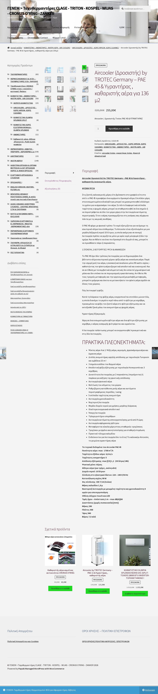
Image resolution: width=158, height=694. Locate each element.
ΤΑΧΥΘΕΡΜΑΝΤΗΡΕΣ (18, 74)
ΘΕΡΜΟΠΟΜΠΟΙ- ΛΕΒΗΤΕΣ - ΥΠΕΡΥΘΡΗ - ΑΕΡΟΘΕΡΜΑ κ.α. (22, 150)
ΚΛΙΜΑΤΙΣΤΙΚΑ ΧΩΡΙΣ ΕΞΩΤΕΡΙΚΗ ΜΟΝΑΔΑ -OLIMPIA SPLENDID (22, 127)
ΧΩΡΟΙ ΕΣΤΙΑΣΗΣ (16, 325)
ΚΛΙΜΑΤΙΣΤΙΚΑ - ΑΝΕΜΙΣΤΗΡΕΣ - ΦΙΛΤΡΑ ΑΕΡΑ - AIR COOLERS (47, 47)
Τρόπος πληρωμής (61, 27)
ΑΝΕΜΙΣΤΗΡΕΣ (19, 134)
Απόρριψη (150, 690)
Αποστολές (42, 27)
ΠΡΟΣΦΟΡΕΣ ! (16, 182)
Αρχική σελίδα (16, 47)
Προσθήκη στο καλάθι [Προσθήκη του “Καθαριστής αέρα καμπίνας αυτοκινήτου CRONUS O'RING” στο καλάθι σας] (60, 598)
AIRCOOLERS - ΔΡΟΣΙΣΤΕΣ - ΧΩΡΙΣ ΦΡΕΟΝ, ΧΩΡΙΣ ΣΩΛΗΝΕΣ (95, 47)
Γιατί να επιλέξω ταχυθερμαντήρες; (23, 286)
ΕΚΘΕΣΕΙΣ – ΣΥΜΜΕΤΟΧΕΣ (19, 321)
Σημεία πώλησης (15, 37)
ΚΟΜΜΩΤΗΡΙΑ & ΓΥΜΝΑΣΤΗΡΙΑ (21, 316)
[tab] (60, 183)
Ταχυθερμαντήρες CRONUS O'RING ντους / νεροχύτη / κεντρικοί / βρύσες (21, 89)
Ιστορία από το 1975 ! (18, 307)
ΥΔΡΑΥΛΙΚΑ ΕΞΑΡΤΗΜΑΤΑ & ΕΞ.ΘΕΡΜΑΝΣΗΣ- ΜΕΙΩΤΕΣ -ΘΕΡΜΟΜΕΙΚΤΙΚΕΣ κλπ (21, 224)
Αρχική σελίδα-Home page (19, 27)
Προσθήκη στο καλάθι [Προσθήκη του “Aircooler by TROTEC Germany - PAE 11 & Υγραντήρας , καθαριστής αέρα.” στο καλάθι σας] (97, 601)
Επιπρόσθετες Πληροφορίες (58, 190)
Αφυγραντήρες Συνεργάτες (20, 298)
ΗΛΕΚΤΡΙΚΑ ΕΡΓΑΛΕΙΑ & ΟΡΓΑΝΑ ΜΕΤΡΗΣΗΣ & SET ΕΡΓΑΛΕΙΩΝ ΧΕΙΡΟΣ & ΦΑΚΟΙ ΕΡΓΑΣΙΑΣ (23, 168)
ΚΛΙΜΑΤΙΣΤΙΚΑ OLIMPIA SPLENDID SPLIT (23, 118)
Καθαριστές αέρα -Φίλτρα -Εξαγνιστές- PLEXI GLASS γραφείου (24, 142)
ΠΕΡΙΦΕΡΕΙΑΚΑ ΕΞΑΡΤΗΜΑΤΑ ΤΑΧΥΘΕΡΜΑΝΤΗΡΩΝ (22, 232)
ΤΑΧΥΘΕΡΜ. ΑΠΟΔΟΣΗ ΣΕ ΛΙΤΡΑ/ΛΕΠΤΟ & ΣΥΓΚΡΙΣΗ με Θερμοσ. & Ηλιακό (22, 245)
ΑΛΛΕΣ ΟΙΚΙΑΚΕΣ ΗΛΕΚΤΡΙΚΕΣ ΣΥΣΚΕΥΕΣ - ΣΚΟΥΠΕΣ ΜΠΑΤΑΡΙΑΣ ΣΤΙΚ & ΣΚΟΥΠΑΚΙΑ (24, 207)
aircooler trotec (108, 153)
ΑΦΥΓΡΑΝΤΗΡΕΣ (17, 156)
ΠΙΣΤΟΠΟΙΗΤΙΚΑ (17, 252)
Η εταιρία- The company (85, 27)
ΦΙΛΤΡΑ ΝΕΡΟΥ (16, 160)
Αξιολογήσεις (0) (52, 198)
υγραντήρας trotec (124, 153)
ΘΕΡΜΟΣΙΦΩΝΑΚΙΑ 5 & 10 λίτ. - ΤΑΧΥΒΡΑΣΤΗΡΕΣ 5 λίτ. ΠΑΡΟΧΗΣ (24, 80)
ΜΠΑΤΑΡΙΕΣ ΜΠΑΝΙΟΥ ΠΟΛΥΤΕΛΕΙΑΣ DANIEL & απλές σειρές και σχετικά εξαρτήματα (23, 197)
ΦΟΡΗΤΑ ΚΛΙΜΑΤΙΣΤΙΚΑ (23, 103)
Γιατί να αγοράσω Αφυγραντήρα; (22, 303)
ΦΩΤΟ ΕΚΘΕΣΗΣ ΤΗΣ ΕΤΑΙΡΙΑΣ (21, 312)
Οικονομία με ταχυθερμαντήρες (23, 238)
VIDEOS (73, 37)
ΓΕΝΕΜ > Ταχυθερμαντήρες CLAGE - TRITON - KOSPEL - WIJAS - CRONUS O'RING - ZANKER (60, 11)
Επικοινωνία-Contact (38, 37)
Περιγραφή (50, 182)
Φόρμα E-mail (59, 37)
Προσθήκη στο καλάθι (119, 128)
